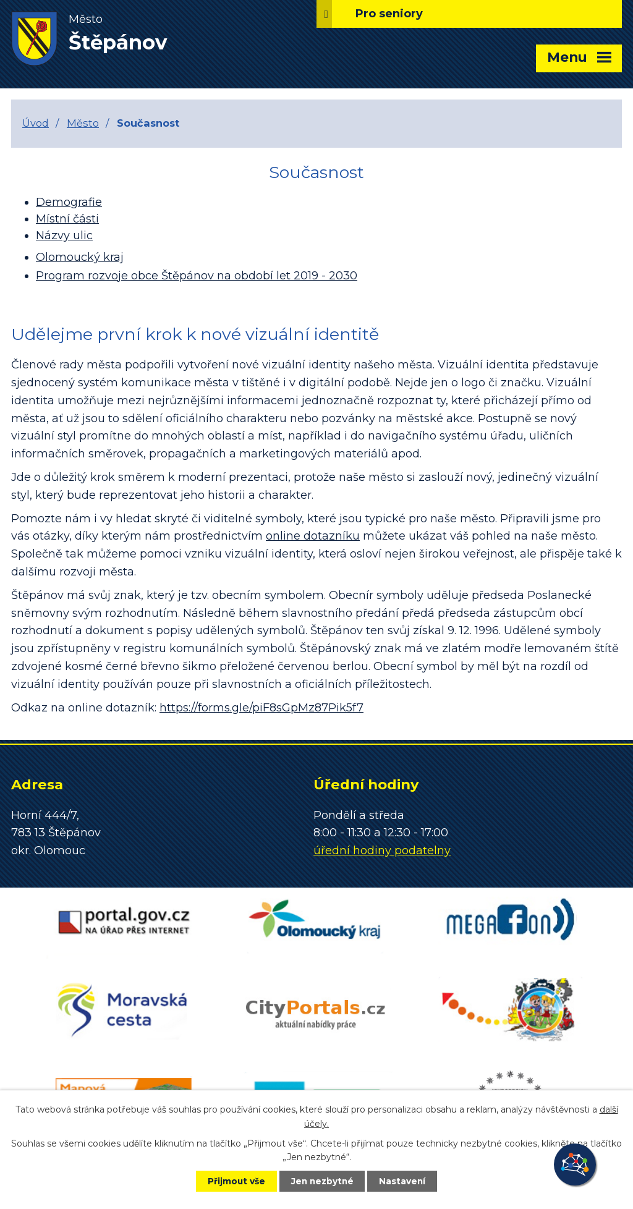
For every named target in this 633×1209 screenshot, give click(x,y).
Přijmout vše (232, 1180)
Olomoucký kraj (80, 257)
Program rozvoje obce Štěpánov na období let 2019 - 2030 (196, 275)
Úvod (35, 123)
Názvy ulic (64, 235)
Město (83, 123)
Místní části (67, 219)
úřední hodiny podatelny (382, 850)
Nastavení (406, 1180)
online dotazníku (313, 536)
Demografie (69, 202)
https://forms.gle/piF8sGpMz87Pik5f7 (261, 708)
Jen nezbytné (322, 1180)
